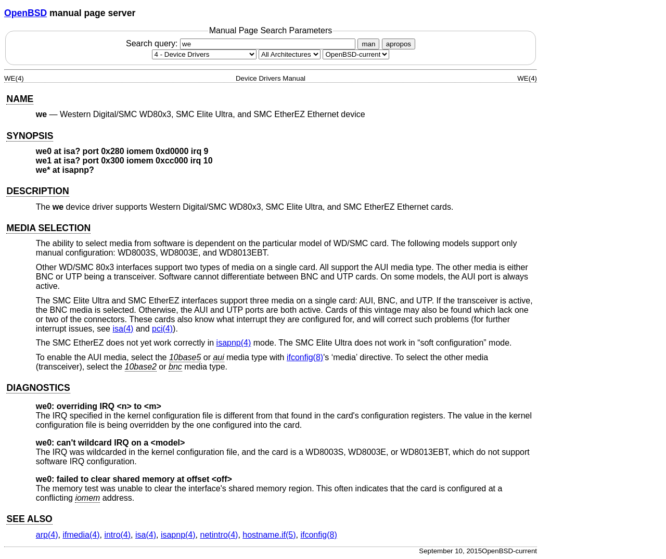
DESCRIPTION (37, 191)
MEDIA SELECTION (48, 228)
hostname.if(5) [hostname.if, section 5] (269, 534)
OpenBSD (25, 13)
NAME (19, 99)
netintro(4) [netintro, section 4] (219, 534)
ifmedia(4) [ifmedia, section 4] (80, 534)
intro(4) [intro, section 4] (117, 534)
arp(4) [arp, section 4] (47, 534)
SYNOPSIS (29, 136)
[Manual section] (204, 54)
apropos (398, 44)
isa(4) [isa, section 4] (122, 328)
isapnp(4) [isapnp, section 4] (233, 342)
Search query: (242, 43)
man (368, 44)
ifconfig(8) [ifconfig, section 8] (305, 357)
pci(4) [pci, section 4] (162, 328)
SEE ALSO (29, 519)
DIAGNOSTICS (38, 388)
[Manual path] (356, 54)
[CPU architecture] (290, 54)
